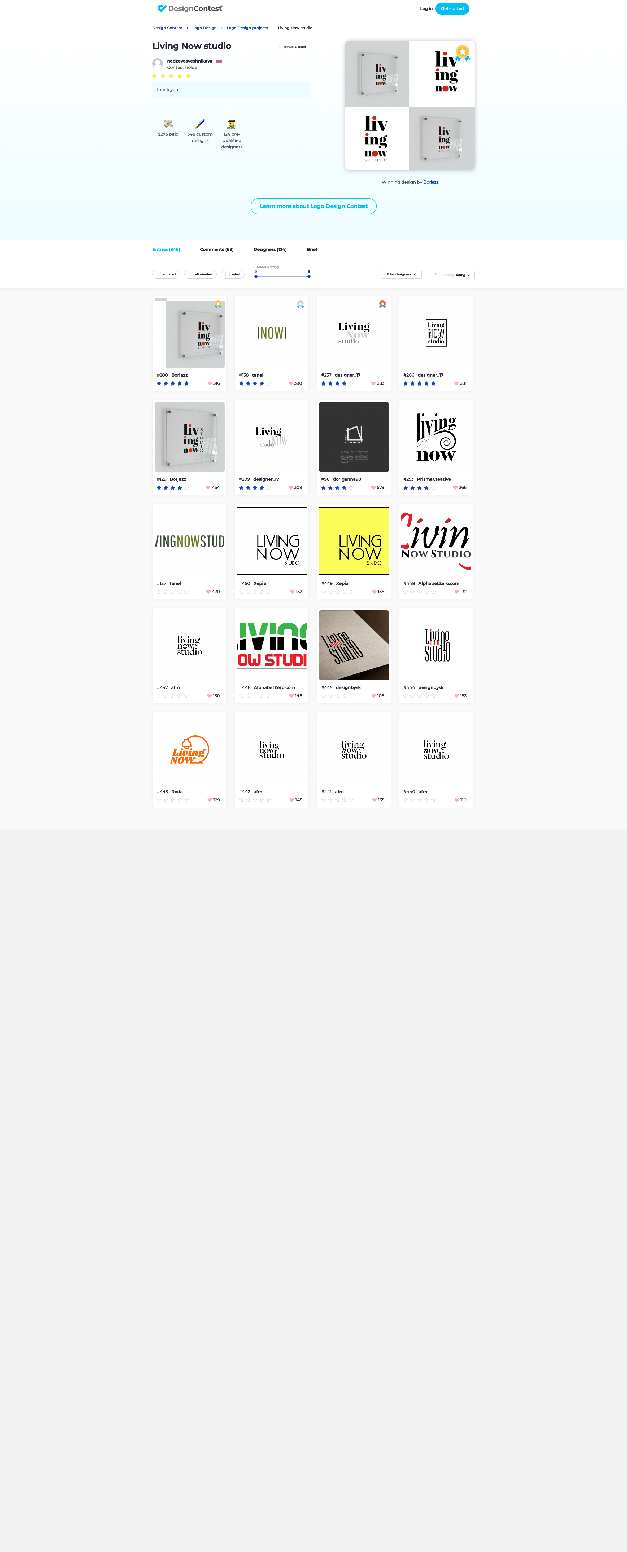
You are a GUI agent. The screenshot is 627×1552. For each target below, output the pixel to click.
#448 (409, 583)
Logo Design (204, 28)
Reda (177, 792)
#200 (163, 375)
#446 (245, 687)
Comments (217, 249)
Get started (452, 8)
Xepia (260, 583)
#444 (409, 687)
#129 (162, 479)
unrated (169, 274)
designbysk (348, 688)
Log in (426, 8)
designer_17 (347, 375)
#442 (245, 791)
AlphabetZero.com (438, 583)
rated (236, 274)
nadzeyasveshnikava (189, 61)
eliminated (203, 274)
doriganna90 (347, 479)
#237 (326, 375)
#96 (325, 479)
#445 (327, 687)
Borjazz (430, 182)
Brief (312, 249)
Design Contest (167, 28)
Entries (166, 249)
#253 (409, 479)
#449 (327, 583)
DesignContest (190, 9)
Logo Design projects (247, 28)
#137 (162, 583)
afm (175, 688)
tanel (257, 375)
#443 (163, 791)
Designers (270, 249)
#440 (409, 791)
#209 (245, 479)
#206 (409, 375)
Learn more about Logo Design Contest (314, 206)
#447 (163, 687)
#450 (245, 583)
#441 (327, 791)
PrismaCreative (434, 479)
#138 (244, 375)
